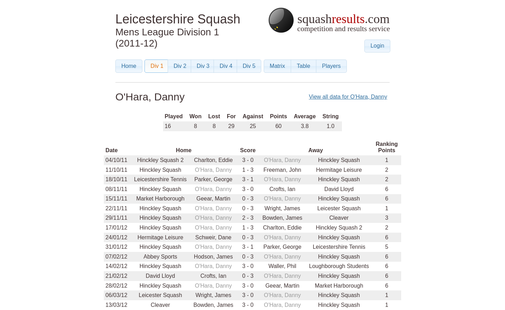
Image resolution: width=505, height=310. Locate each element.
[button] (377, 46)
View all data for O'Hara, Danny (348, 97)
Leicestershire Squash (177, 19)
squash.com (329, 20)
